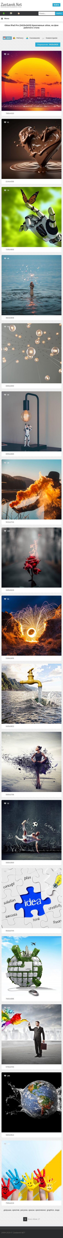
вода (57, 1210)
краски (31, 1210)
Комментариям (51, 38)
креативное (41, 1210)
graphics (50, 1210)
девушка (7, 1210)
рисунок (23, 1210)
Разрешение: (47, 44)
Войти (56, 5)
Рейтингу (20, 38)
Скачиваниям (35, 38)
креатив (15, 1210)
